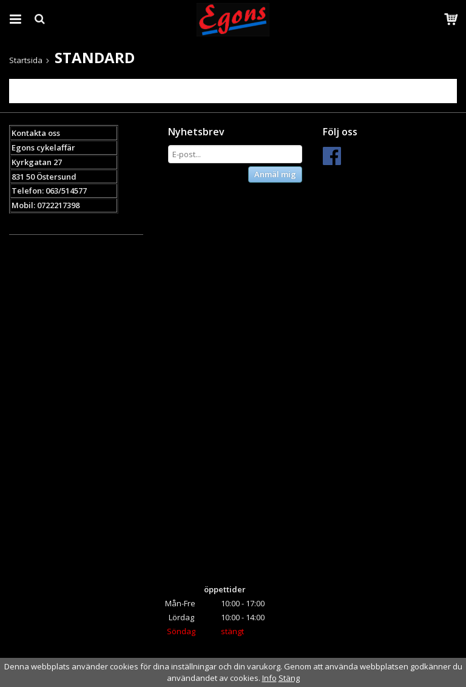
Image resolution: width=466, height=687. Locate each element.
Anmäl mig (275, 174)
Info (269, 677)
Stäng (289, 677)
